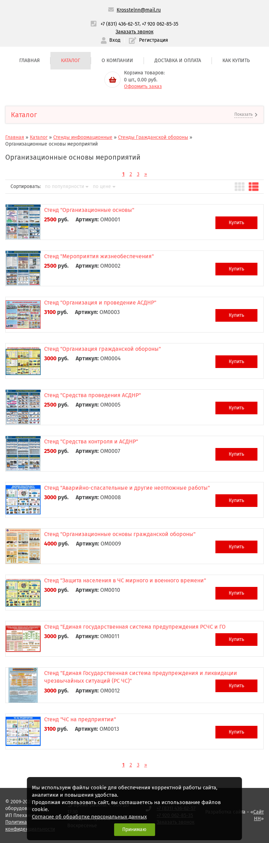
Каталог (70, 60)
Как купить (236, 60)
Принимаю (134, 829)
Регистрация (148, 40)
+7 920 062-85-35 (160, 24)
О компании (117, 60)
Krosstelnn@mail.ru (139, 10)
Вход (110, 40)
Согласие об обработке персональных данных (89, 817)
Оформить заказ (143, 86)
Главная (29, 60)
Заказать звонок (134, 32)
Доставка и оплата (177, 60)
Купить (236, 223)
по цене (104, 186)
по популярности (67, 186)
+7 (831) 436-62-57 (120, 24)
